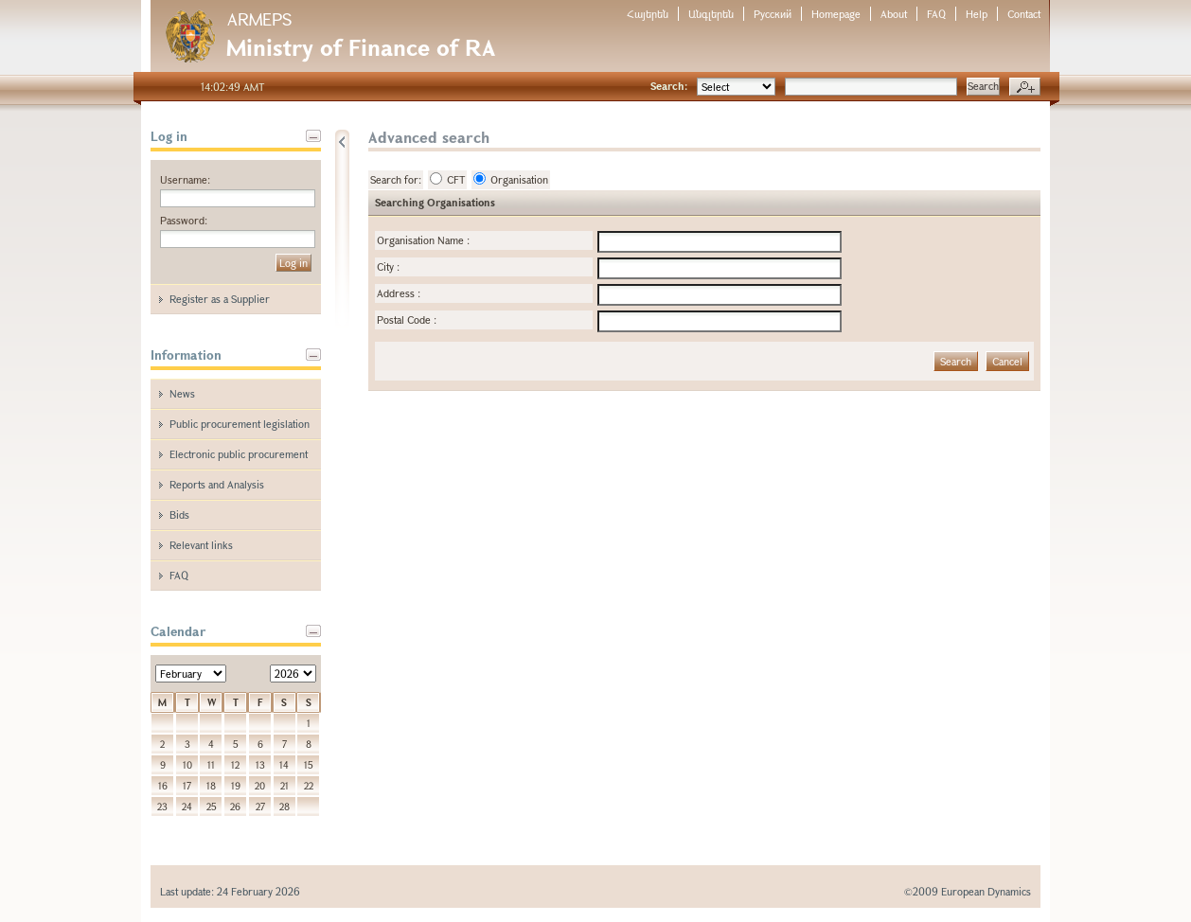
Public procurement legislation (239, 424)
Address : (398, 293)
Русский (772, 14)
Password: (183, 220)
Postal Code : (406, 319)
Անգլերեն (711, 14)
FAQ (936, 14)
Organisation (510, 179)
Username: (185, 179)
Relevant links (201, 545)
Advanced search (1024, 87)
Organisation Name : (423, 240)
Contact (1023, 14)
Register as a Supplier (219, 299)
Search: (668, 86)
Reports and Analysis (216, 484)
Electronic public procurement (238, 454)
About (893, 14)
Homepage (836, 14)
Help (976, 14)
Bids (179, 514)
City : (388, 266)
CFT (447, 179)
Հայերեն (647, 14)
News (182, 393)
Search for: (395, 179)
